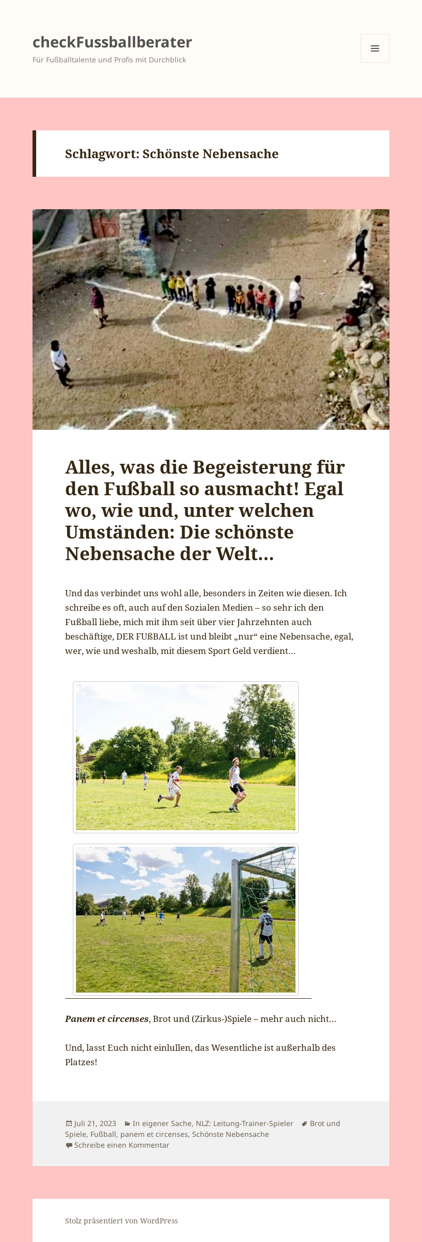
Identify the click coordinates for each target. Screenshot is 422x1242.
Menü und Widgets (375, 62)
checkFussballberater (112, 41)
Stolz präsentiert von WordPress (121, 1221)
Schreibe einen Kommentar (121, 1145)
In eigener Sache (162, 1123)
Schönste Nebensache (230, 1134)
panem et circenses (154, 1134)
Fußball (103, 1134)
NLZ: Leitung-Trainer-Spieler (244, 1123)
